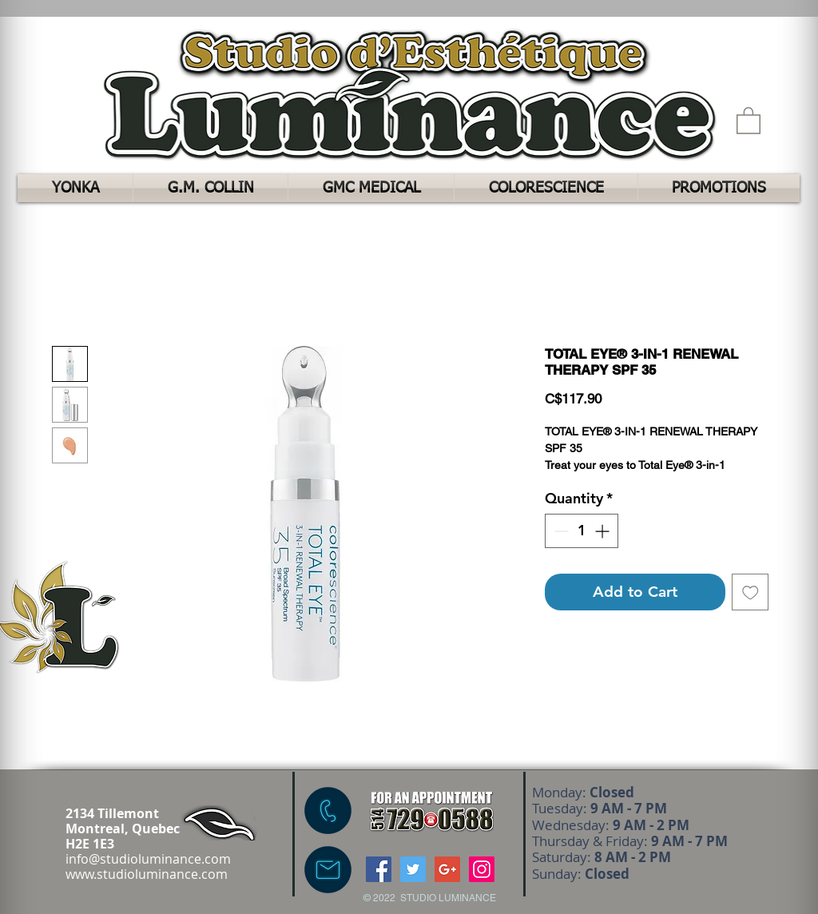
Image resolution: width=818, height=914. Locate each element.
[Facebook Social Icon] (378, 869)
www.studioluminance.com (147, 874)
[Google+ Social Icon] (447, 869)
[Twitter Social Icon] (413, 869)
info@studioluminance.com (148, 859)
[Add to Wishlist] (750, 592)
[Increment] (603, 531)
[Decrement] (559, 531)
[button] (748, 119)
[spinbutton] (581, 531)
